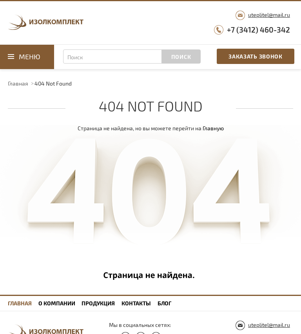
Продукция (98, 303)
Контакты (136, 303)
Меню (29, 56)
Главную (213, 128)
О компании (56, 303)
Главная (18, 83)
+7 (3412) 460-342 (258, 29)
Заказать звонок (255, 56)
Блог (164, 303)
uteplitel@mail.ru (269, 14)
